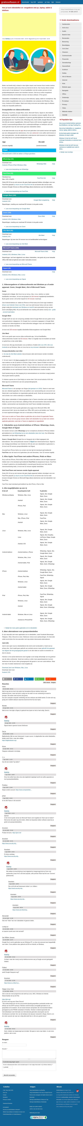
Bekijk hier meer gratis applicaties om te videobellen (21, 628)
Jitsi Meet (41, 235)
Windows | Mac (16, 219)
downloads (25, 2)
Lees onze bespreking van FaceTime (17, 191)
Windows (20, 165)
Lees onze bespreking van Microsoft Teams (19, 264)
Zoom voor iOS (20, 305)
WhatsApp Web (41, 164)
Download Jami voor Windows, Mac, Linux (15, 667)
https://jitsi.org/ (6, 999)
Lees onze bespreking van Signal (16, 279)
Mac (25, 165)
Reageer (53, 682)
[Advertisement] (29, 24)
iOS (9, 201)
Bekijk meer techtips (66, 152)
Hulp (53, 164)
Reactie (4, 1049)
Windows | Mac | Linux (18, 254)
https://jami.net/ (16, 832)
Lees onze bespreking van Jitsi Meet (17, 244)
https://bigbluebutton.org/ (9, 740)
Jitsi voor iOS (42, 345)
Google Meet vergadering (41, 200)
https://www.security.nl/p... (9, 843)
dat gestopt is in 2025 (35, 388)
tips (53, 2)
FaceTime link (41, 178)
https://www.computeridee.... (24, 790)
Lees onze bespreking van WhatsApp (17, 169)
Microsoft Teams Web (41, 251)
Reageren (53, 703)
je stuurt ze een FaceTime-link (23, 184)
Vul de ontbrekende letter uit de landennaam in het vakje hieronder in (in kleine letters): (28, 1064)
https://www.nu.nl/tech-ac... (12, 983)
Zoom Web (41, 216)
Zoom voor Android (8, 305)
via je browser (34, 347)
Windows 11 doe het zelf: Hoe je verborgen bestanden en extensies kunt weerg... (70, 140)
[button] (7, 679)
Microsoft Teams (7, 388)
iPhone (10, 165)
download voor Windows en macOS (23, 307)
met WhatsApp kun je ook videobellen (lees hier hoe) (28, 433)
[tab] (70, 24)
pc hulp (47, 2)
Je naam (4, 1042)
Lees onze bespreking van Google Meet (18, 208)
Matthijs (7, 38)
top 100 (33, 2)
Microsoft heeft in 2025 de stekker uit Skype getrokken (18, 153)
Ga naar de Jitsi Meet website (13, 354)
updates (40, 2)
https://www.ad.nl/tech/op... (20, 910)
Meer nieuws (46, 682)
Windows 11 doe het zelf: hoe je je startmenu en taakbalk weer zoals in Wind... (69, 147)
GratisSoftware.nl (60, 1090)
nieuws (58, 2)
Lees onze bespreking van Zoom (16, 226)
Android (4, 165)
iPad (15, 165)
